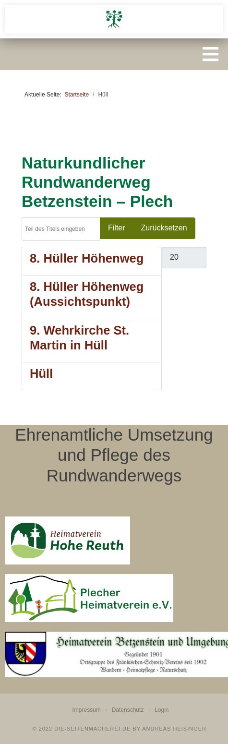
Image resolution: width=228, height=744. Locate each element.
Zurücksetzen (164, 228)
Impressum (86, 710)
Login (161, 710)
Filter (116, 228)
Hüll (41, 373)
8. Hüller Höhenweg (87, 258)
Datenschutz (128, 710)
